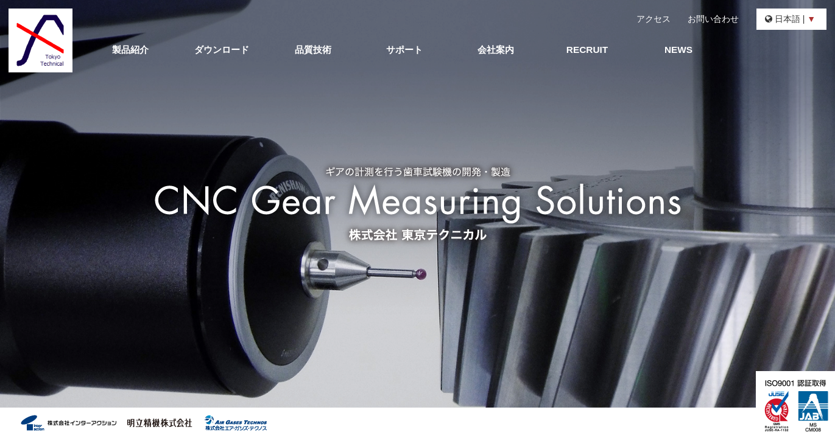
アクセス (653, 19)
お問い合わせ (713, 19)
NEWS (678, 49)
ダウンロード (221, 49)
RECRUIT (587, 49)
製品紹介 (130, 49)
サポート (404, 49)
